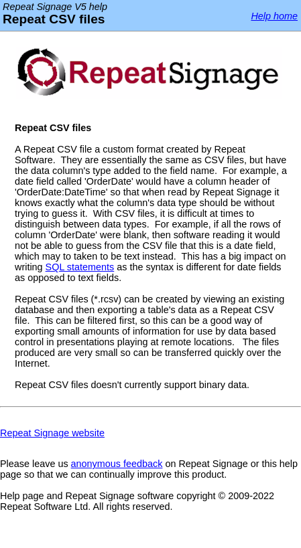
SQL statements (80, 267)
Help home (274, 16)
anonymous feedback (117, 463)
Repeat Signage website (52, 433)
